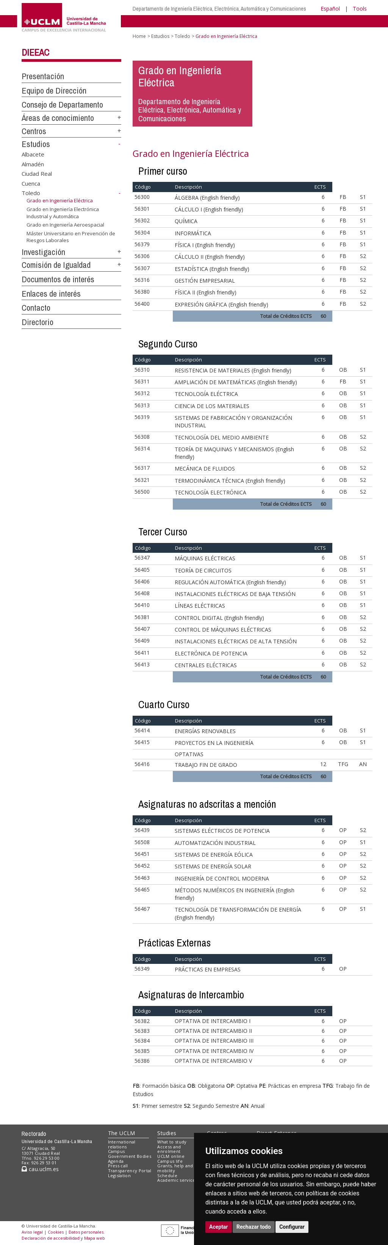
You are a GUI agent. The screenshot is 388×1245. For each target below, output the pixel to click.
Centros (34, 131)
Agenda (116, 1161)
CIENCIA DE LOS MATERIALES (212, 406)
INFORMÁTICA (193, 233)
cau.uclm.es (40, 1169)
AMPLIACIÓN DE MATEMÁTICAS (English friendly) (236, 382)
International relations (122, 1144)
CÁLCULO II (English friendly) (210, 256)
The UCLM (121, 1133)
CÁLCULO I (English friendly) (209, 209)
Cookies (56, 1232)
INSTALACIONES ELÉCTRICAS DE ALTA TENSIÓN (236, 641)
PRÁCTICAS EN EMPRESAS (208, 969)
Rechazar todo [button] (253, 1227)
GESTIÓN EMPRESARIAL (205, 280)
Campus (116, 1151)
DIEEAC (35, 52)
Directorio (37, 322)
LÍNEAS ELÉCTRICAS (200, 605)
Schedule (167, 1175)
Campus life (170, 1161)
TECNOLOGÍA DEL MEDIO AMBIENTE (222, 437)
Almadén (33, 163)
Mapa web (94, 1238)
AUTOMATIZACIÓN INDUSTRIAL (215, 842)
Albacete (33, 154)
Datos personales (86, 1232)
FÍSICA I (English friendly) (205, 245)
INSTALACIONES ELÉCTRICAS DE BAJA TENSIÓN (235, 593)
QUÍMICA (186, 221)
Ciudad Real (37, 173)
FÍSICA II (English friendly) (205, 292)
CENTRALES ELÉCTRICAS (206, 665)
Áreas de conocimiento (58, 118)
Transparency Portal (130, 1170)
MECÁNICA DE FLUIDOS (205, 468)
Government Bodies (130, 1156)
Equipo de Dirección (54, 90)
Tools (360, 8)
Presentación (43, 76)
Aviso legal (32, 1232)
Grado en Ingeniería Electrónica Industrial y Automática (63, 213)
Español (330, 8)
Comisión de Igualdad (56, 265)
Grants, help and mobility (175, 1168)
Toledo (31, 193)
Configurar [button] (292, 1227)
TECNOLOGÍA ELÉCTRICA (206, 393)
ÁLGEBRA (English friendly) (207, 197)
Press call (118, 1165)
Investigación (43, 252)
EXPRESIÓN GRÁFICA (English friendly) (221, 304)
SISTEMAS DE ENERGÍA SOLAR (213, 866)
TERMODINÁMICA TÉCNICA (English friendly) (230, 480)
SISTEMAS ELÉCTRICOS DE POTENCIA (222, 830)
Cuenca (31, 183)
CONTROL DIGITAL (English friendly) (219, 617)
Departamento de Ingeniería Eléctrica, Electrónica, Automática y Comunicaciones (219, 9)
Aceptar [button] (218, 1227)
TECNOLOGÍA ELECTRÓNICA (210, 492)
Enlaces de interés (51, 293)
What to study (171, 1142)
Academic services (177, 1180)
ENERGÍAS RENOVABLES (205, 731)
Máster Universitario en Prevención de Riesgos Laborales (71, 237)
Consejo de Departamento (62, 104)
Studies (166, 1133)
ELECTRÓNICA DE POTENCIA (211, 653)
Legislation (119, 1175)
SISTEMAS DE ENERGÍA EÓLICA (214, 854)
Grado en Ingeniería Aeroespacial (65, 224)
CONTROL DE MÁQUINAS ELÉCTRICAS (223, 629)
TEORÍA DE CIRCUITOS (203, 570)
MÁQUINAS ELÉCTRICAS (205, 558)
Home (139, 36)
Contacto (36, 307)
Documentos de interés (58, 279)
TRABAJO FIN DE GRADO (206, 764)
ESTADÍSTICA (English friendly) (212, 268)
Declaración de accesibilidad (51, 1238)
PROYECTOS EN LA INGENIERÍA (214, 742)
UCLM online (171, 1156)
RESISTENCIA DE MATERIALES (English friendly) (233, 370)
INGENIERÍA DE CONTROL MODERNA (222, 878)
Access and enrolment (169, 1149)
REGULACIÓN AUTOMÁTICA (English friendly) (230, 582)
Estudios (36, 144)
